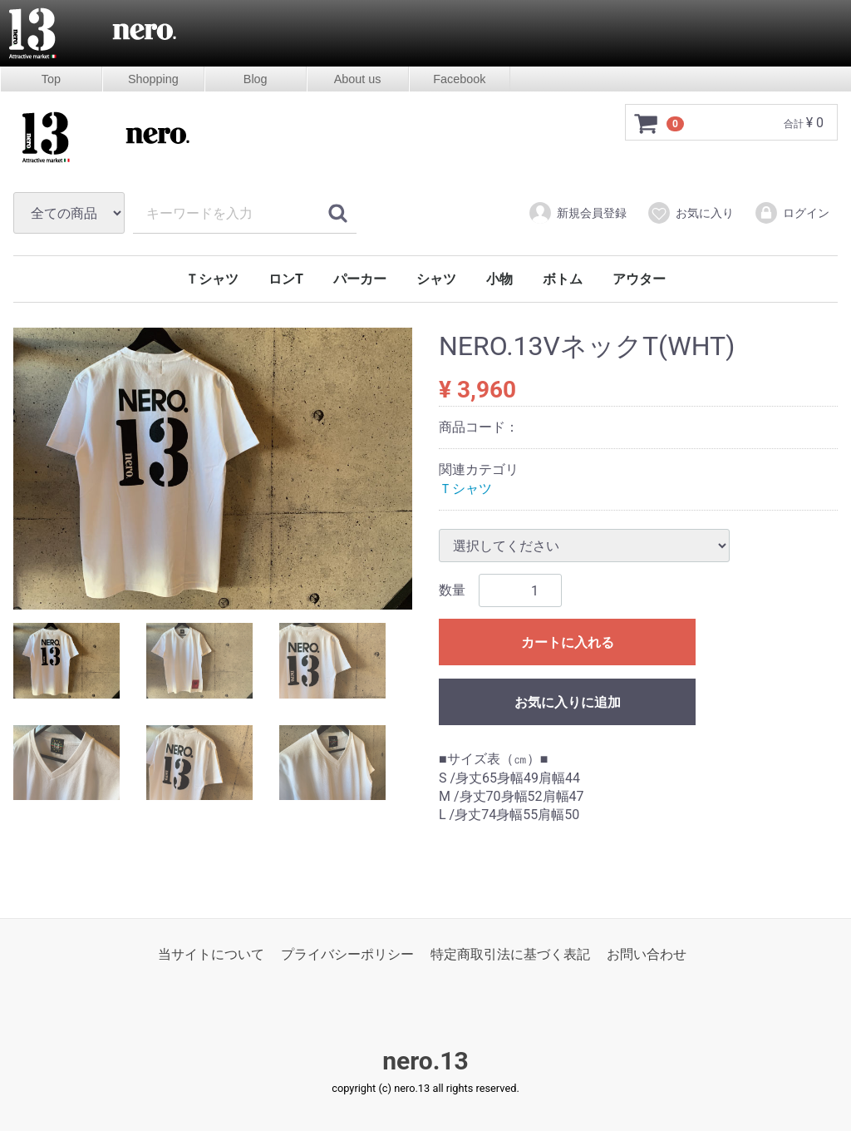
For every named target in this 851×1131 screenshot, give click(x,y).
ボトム (563, 279)
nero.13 (425, 1061)
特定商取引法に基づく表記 (510, 954)
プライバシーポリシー (347, 954)
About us (357, 79)
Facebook (459, 79)
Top (51, 79)
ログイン (791, 212)
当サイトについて (211, 954)
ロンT (285, 279)
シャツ (436, 279)
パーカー (359, 279)
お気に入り (690, 212)
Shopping (153, 79)
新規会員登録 (577, 212)
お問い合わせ (646, 954)
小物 (499, 279)
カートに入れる (567, 643)
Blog (255, 79)
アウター (639, 279)
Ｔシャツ (212, 279)
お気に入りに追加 (567, 703)
